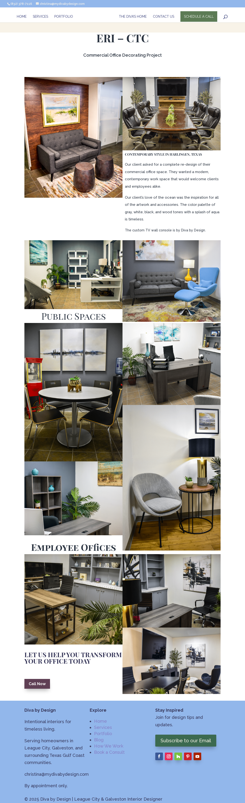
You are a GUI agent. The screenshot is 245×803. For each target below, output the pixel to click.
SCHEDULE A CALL (199, 17)
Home (21, 17)
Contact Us (163, 17)
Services (40, 17)
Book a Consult (109, 752)
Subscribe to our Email (186, 740)
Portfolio (63, 17)
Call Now (37, 684)
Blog (99, 739)
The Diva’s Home (133, 17)
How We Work (108, 745)
